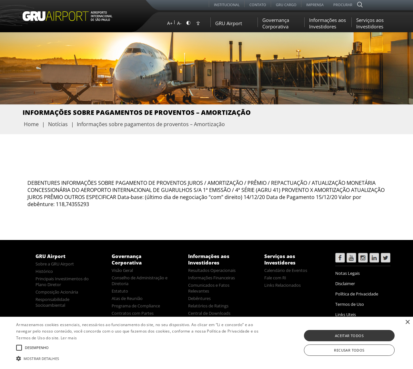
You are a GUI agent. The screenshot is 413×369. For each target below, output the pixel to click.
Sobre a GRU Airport (54, 264)
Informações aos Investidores (327, 23)
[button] (140, 358)
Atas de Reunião (127, 298)
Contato (257, 4)
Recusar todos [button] (349, 350)
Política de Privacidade (356, 294)
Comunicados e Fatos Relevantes (208, 288)
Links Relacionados (282, 285)
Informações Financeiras (211, 278)
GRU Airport (228, 23)
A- (179, 23)
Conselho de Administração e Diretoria (139, 280)
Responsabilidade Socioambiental (52, 302)
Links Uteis (345, 314)
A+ (170, 23)
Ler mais (69, 338)
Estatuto (120, 291)
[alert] (206, 343)
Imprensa (315, 4)
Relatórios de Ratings (208, 306)
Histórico (44, 271)
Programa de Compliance (136, 306)
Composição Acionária (56, 292)
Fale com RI (275, 278)
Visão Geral (122, 270)
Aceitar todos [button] (349, 335)
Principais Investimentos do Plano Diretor (62, 281)
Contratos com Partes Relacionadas (133, 316)
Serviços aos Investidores (370, 23)
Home (31, 124)
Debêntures (199, 298)
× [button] (407, 322)
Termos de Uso (349, 304)
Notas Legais (347, 273)
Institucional (227, 4)
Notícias (58, 124)
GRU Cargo (286, 4)
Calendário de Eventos (285, 270)
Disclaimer (345, 283)
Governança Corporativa (275, 23)
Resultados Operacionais (212, 270)
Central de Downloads (209, 313)
